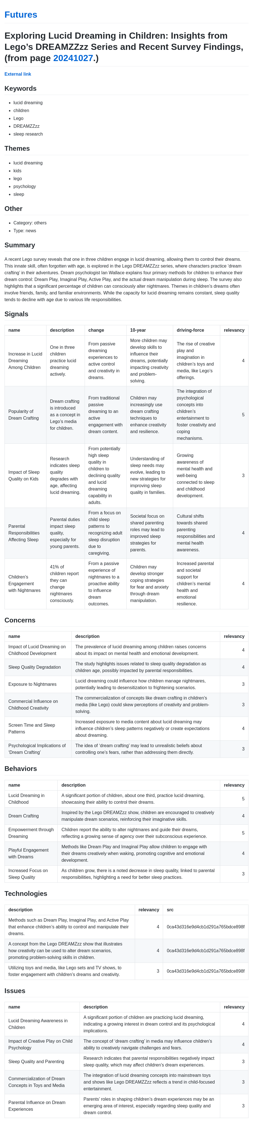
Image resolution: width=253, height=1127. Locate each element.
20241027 (73, 58)
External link (17, 74)
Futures (20, 15)
